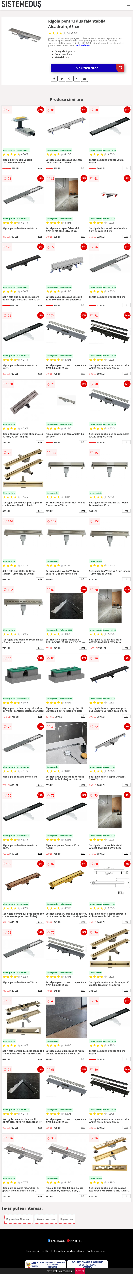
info (40, 168)
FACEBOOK (56, 1241)
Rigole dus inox (45, 1219)
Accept (80, 1271)
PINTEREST (75, 1241)
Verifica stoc (100, 68)
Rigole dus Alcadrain (18, 1219)
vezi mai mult (83, 45)
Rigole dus (66, 1219)
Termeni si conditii (37, 1251)
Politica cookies (96, 1251)
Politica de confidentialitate (67, 1251)
